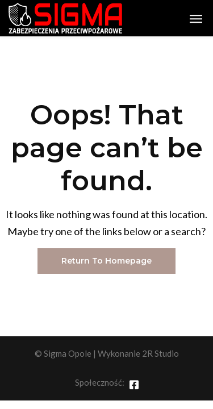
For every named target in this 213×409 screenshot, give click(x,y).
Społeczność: (99, 382)
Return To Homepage (106, 261)
